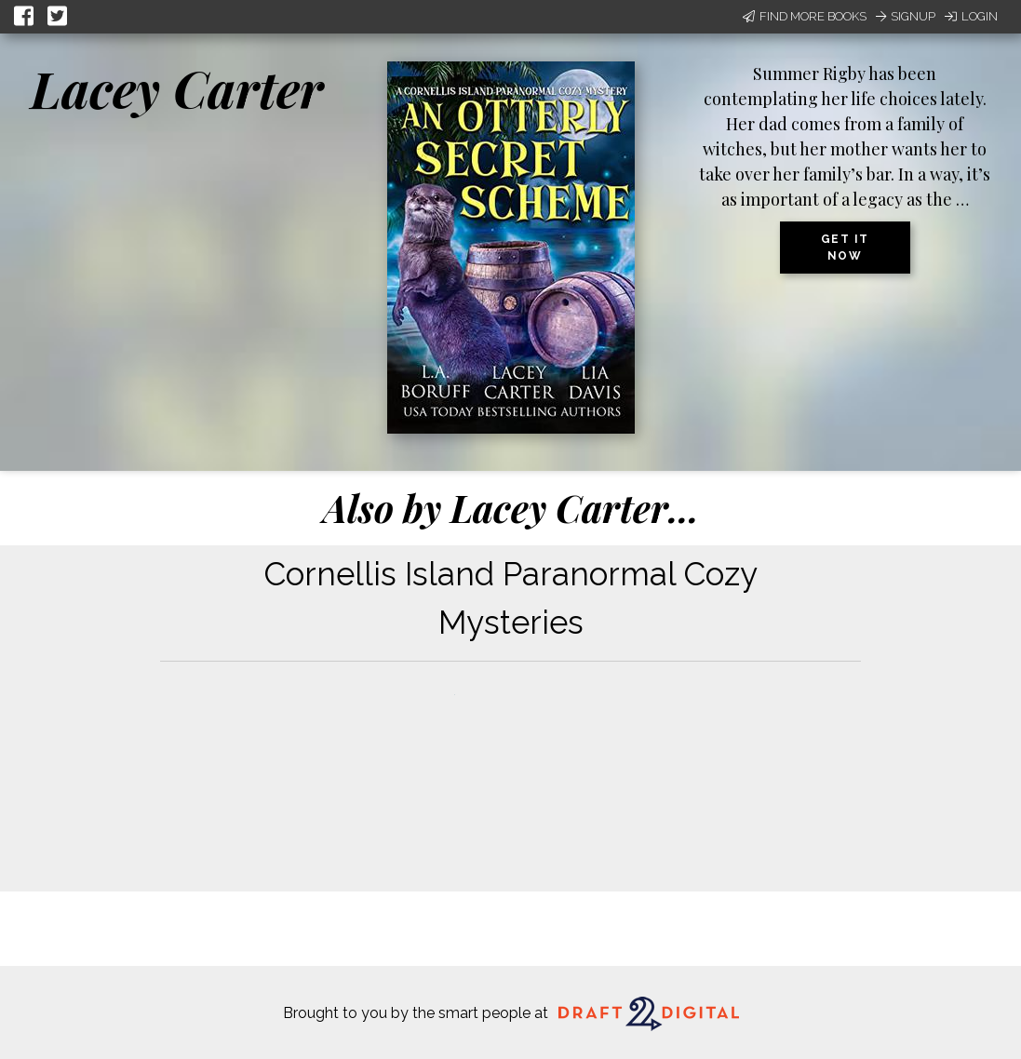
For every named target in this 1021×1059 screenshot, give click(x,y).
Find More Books (805, 16)
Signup (905, 16)
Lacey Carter (177, 88)
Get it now (845, 247)
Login (971, 16)
